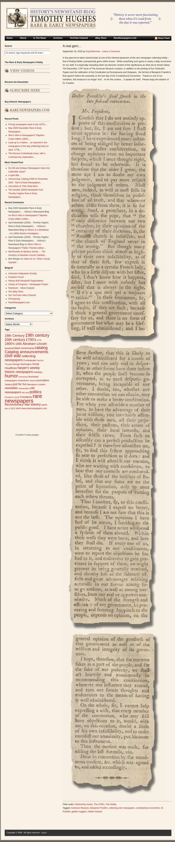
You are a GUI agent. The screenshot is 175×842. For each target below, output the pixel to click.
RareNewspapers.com (125, 38)
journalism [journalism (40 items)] (43, 380)
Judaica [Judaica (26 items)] (8, 384)
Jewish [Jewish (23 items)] (33, 380)
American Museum (80, 808)
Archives (57, 38)
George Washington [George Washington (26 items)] (22, 364)
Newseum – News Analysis (21, 288)
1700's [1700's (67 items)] (31, 340)
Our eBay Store (15, 291)
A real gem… (72, 46)
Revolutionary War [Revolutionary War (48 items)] (17, 404)
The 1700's (99, 804)
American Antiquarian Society (22, 273)
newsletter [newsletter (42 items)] (11, 388)
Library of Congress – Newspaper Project (28, 284)
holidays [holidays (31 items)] (38, 372)
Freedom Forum (16, 277)
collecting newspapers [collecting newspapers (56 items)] (20, 358)
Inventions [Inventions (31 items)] (23, 380)
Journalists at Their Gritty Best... (23, 186)
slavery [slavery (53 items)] (36, 404)
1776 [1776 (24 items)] (39, 340)
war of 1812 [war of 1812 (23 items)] (10, 408)
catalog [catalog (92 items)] (41, 347)
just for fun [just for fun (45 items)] (20, 384)
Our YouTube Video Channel (22, 295)
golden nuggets (79, 811)
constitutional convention (148, 808)
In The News (39, 38)
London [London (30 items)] (41, 384)
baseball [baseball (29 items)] (9, 348)
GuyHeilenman (93, 51)
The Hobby (111, 804)
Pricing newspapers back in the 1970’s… (28, 124)
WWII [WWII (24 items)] (18, 408)
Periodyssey (14, 299)
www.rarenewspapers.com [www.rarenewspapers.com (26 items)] (34, 408)
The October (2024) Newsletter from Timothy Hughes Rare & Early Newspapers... (25, 193)
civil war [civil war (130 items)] (13, 355)
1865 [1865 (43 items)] (18, 343)
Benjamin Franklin (99, 808)
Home (9, 38)
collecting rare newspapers (122, 808)
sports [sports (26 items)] (44, 405)
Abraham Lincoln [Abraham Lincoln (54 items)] (34, 344)
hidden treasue (95, 811)
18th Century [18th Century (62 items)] (15, 335)
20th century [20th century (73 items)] (15, 339)
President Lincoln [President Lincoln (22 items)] (12, 397)
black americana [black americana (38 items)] (24, 348)
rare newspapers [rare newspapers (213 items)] (23, 398)
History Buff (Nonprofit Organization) (25, 280)
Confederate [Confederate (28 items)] (29, 360)
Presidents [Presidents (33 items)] (26, 397)
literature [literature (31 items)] (32, 384)
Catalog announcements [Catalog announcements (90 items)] (26, 352)
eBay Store (101, 38)
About (23, 38)
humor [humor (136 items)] (11, 375)
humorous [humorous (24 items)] (23, 377)
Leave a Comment (111, 51)
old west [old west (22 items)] (25, 392)
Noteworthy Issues (84, 804)
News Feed (164, 38)
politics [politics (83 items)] (35, 392)
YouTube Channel (79, 38)
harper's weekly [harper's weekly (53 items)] (28, 368)
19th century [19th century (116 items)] (37, 335)
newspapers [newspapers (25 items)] (24, 388)
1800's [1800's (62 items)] (10, 344)
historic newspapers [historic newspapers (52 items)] (19, 372)
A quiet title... (14, 175)
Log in (44, 832)
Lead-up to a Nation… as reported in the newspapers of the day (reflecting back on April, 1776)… (28, 146)
